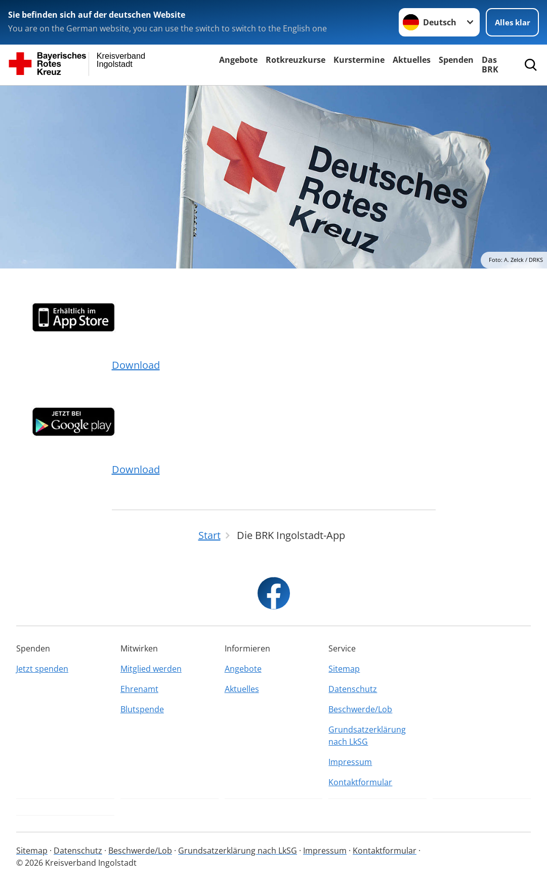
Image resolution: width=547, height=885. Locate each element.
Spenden (456, 59)
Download (136, 365)
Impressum (350, 761)
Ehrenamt (139, 689)
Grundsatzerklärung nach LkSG (367, 735)
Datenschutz (352, 689)
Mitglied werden (151, 668)
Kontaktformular (360, 782)
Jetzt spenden (42, 668)
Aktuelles (412, 59)
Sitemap (344, 668)
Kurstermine (359, 59)
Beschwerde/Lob (360, 709)
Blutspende (142, 709)
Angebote (238, 59)
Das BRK (490, 64)
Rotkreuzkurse (295, 59)
